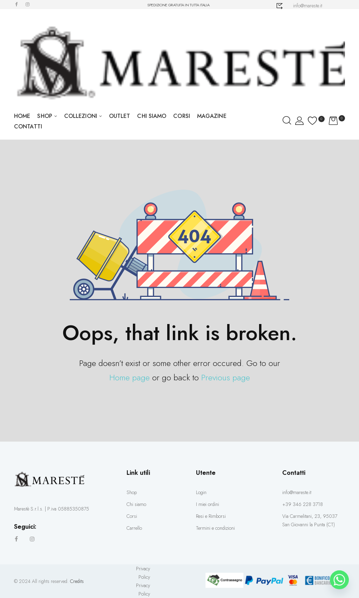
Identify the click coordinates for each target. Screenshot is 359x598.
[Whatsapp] (339, 579)
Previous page (225, 377)
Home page (129, 377)
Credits (77, 581)
